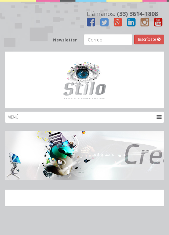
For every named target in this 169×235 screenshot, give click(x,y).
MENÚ (84, 117)
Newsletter (65, 40)
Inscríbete (149, 39)
